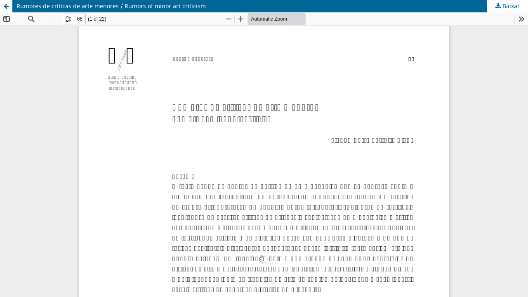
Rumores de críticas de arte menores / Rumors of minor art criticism (111, 6)
